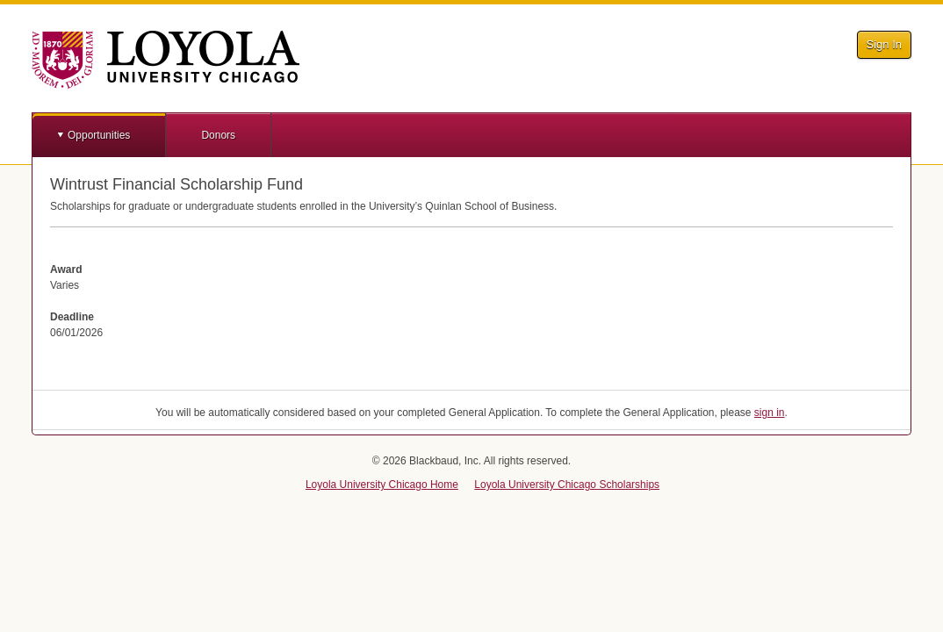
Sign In (884, 44)
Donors (218, 135)
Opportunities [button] (99, 135)
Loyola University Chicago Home (382, 484)
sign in (769, 412)
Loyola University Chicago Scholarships (566, 484)
